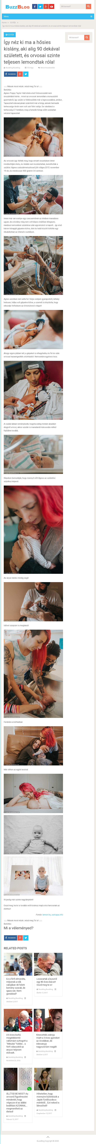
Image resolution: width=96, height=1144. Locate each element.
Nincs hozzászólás (48, 68)
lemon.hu (46, 915)
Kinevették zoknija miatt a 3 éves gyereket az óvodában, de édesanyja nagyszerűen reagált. (48, 1041)
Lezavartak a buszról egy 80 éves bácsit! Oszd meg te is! (47, 982)
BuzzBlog (40, 1141)
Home (4, 23)
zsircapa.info (57, 915)
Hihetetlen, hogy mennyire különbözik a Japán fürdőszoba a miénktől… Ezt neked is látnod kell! (48, 1099)
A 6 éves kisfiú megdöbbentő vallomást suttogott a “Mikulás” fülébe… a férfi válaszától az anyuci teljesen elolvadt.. (16, 1044)
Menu (6, 16)
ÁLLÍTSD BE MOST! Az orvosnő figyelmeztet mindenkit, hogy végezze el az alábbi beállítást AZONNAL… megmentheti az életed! (17, 1102)
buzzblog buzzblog (13, 68)
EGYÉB (13, 23)
